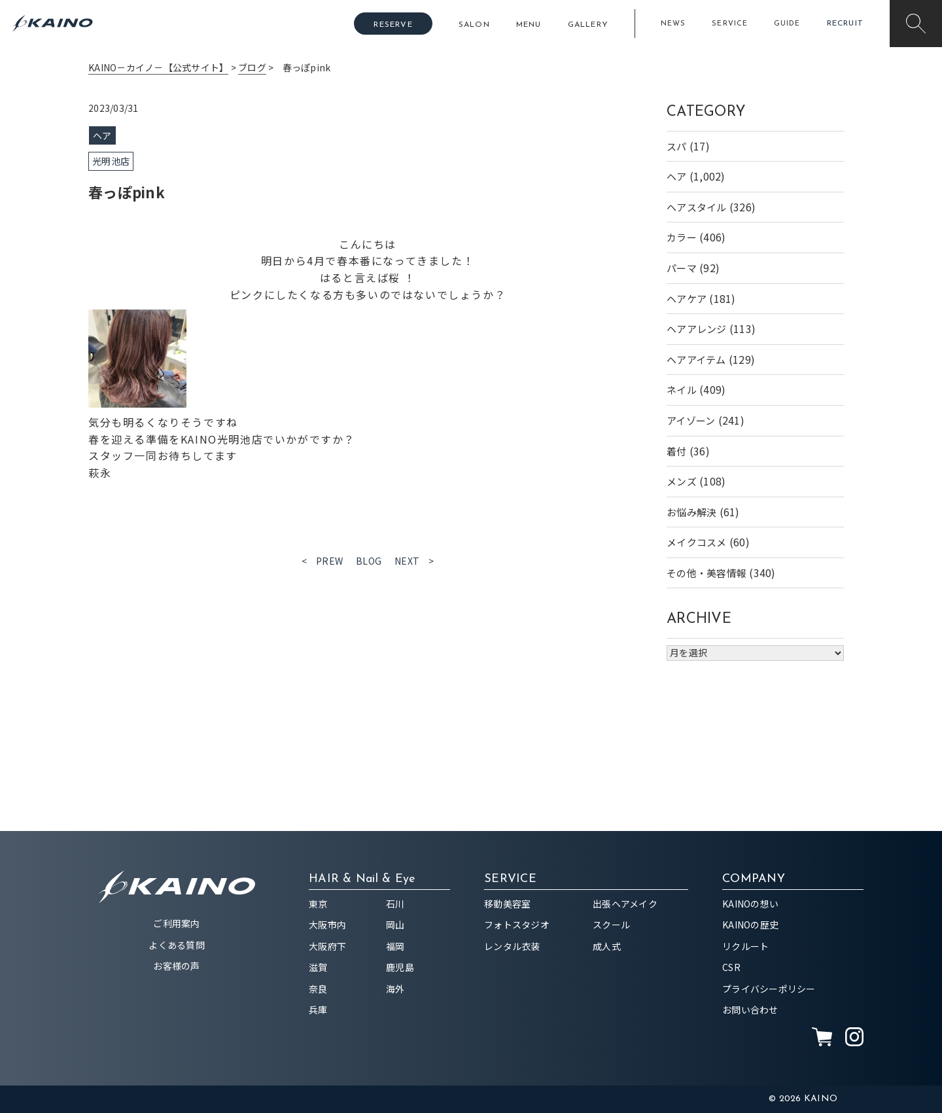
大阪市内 (327, 924)
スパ (677, 146)
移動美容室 (507, 903)
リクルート (745, 946)
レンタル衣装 (512, 946)
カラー (682, 237)
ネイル (682, 390)
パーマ (682, 268)
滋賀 (318, 967)
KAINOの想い (750, 903)
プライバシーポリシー (769, 988)
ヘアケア (686, 299)
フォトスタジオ (517, 924)
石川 (395, 903)
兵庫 (318, 1009)
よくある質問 (176, 944)
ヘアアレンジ (697, 329)
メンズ (682, 481)
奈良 (318, 988)
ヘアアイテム (696, 359)
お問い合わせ (750, 1009)
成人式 (607, 946)
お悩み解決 (691, 512)
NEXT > (414, 560)
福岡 (395, 946)
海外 (395, 988)
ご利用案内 (176, 923)
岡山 (395, 924)
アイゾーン (691, 420)
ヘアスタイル (697, 207)
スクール (611, 924)
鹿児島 (400, 967)
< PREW (322, 560)
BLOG (368, 560)
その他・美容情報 (706, 573)
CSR (731, 967)
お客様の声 (176, 965)
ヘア (677, 176)
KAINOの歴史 (750, 924)
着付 (677, 451)
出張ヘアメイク (625, 903)
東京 (318, 903)
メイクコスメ (697, 542)
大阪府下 (327, 946)
